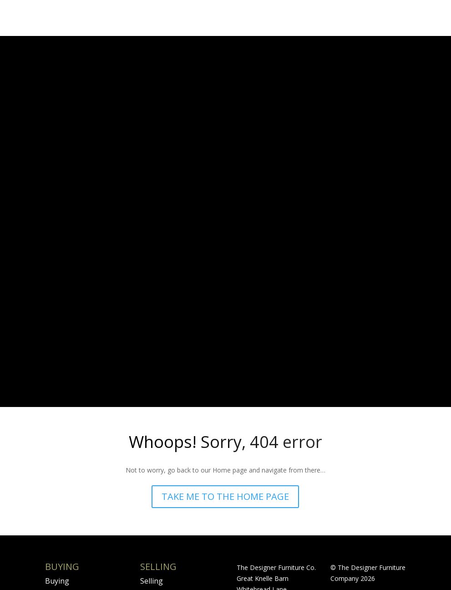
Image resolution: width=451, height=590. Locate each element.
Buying (57, 457)
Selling (151, 457)
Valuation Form (166, 509)
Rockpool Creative (357, 482)
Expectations (162, 526)
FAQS (54, 509)
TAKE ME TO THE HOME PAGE (225, 372)
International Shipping (67, 531)
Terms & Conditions (79, 492)
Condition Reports (76, 474)
